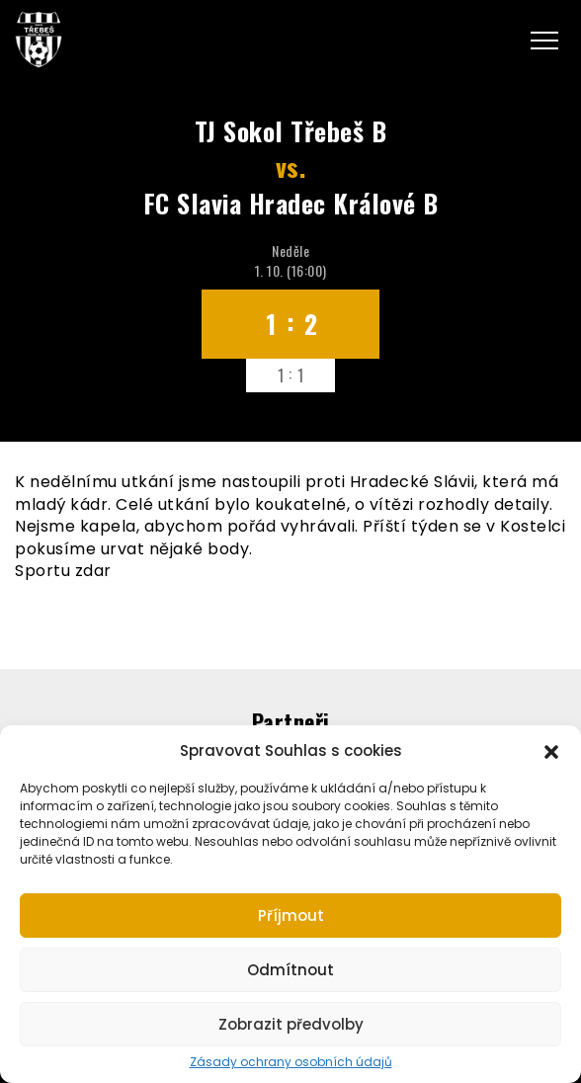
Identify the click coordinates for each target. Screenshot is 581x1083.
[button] (551, 750)
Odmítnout (290, 969)
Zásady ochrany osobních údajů (291, 1062)
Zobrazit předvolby (291, 1024)
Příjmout (291, 915)
